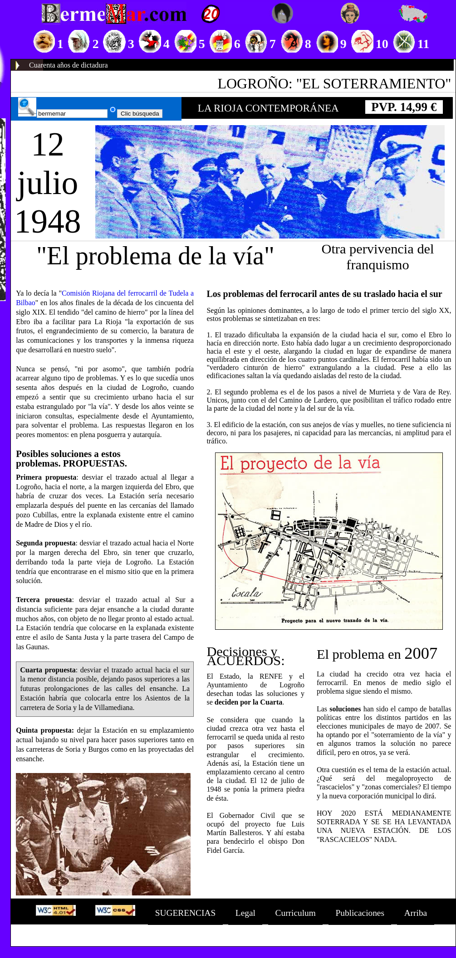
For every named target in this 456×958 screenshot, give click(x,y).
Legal (245, 913)
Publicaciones (359, 913)
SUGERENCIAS (185, 913)
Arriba (415, 913)
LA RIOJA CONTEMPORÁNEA (268, 108)
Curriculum (295, 913)
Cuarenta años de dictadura (68, 65)
